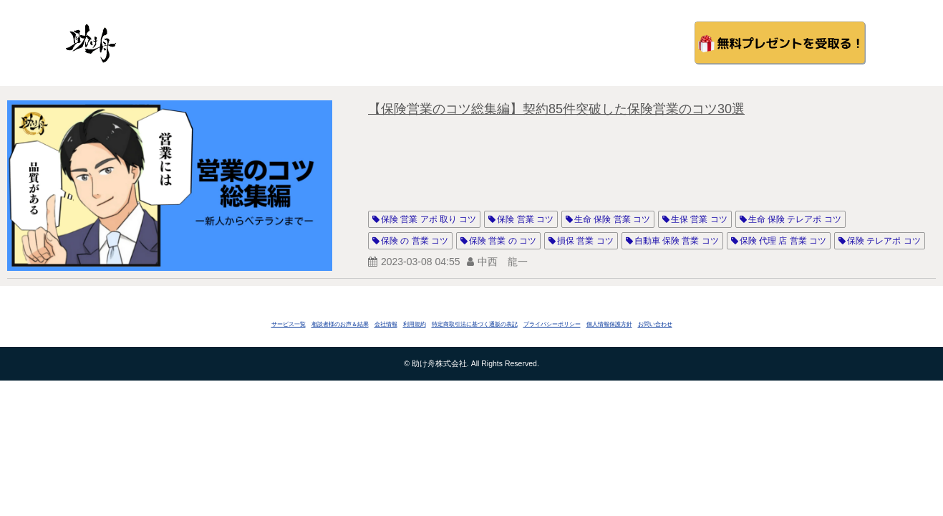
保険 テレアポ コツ (884, 241)
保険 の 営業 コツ (414, 241)
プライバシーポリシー (552, 324)
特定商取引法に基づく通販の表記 (475, 324)
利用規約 (414, 324)
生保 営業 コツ (699, 219)
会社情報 (385, 324)
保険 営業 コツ (525, 219)
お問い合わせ (655, 324)
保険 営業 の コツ (502, 241)
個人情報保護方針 (609, 324)
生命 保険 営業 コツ (612, 219)
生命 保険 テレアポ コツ (794, 219)
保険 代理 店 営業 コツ (783, 241)
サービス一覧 (288, 324)
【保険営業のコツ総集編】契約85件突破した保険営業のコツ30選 (556, 109)
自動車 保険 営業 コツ (676, 241)
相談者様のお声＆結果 (340, 324)
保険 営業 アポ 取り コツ (428, 219)
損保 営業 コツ (585, 241)
